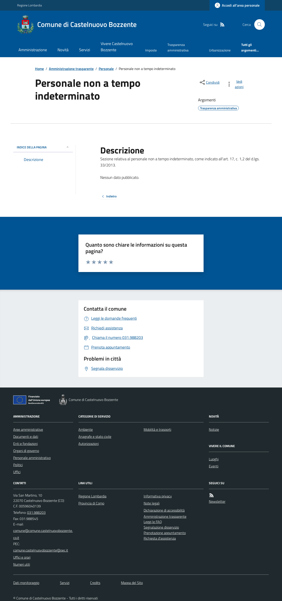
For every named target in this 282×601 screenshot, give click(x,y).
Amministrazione (33, 50)
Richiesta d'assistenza (160, 538)
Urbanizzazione (220, 50)
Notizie (214, 429)
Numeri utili (21, 564)
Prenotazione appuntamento (165, 532)
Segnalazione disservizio (161, 527)
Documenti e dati (25, 436)
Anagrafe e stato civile (94, 436)
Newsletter (217, 501)
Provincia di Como (91, 503)
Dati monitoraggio (26, 582)
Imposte (151, 50)
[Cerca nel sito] (258, 24)
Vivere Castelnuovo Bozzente (117, 47)
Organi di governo (26, 450)
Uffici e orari (21, 557)
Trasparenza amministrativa (178, 47)
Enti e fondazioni (25, 443)
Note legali (152, 503)
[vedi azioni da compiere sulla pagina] (236, 84)
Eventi (213, 466)
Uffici (16, 471)
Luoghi (214, 459)
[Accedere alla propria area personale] (237, 5)
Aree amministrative (28, 429)
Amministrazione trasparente (71, 68)
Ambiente (85, 429)
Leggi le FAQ (153, 521)
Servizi (84, 50)
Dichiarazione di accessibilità (164, 510)
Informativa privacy (158, 496)
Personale (106, 68)
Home (39, 68)
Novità (63, 50)
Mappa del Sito (132, 582)
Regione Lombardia (29, 5)
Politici (18, 464)
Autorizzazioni (88, 443)
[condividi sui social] (209, 82)
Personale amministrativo (32, 457)
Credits (95, 582)
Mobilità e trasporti (157, 429)
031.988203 (36, 512)
